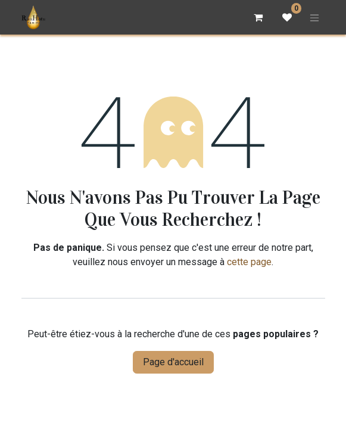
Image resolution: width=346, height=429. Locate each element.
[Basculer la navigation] (314, 17)
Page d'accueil (173, 362)
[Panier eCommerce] (258, 17)
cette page (249, 262)
